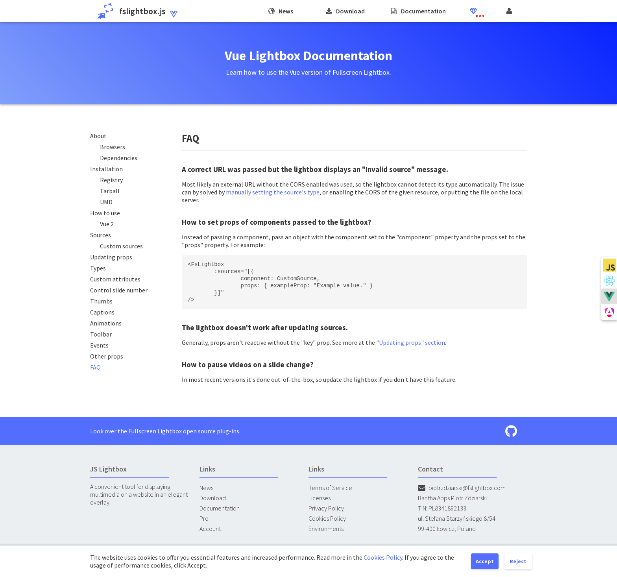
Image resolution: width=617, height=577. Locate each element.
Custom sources (121, 246)
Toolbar (101, 334)
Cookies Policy (327, 518)
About (98, 136)
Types (98, 268)
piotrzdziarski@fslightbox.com (462, 488)
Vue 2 (107, 224)
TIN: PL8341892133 (442, 508)
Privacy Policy (326, 508)
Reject (518, 561)
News (206, 488)
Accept (485, 561)
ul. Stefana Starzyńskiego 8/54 (456, 518)
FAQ (95, 367)
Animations (106, 323)
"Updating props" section (410, 342)
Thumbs (101, 301)
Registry (111, 180)
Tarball (110, 191)
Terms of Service (330, 488)
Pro (204, 518)
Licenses (319, 498)
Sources (100, 235)
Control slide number (119, 290)
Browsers (112, 147)
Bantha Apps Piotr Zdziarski (452, 498)
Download (213, 498)
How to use (105, 213)
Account (210, 529)
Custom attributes (115, 279)
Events (99, 345)
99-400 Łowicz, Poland (447, 529)
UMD (106, 202)
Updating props (111, 257)
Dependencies (118, 158)
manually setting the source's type (273, 192)
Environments (326, 529)
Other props (106, 356)
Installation (106, 169)
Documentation (220, 508)
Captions (102, 312)
